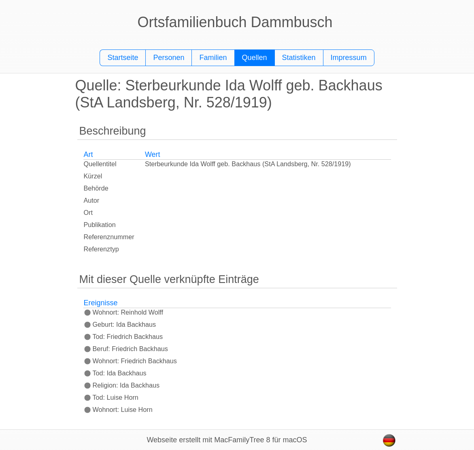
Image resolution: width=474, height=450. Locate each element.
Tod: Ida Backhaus (115, 373)
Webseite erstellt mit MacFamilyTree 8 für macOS (227, 440)
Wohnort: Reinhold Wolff (124, 312)
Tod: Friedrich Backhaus (123, 336)
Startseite (122, 58)
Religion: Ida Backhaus (122, 385)
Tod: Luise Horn (111, 397)
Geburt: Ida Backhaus (120, 324)
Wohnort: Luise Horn (118, 409)
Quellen (254, 58)
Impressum (349, 58)
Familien (213, 58)
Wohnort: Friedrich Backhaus (130, 360)
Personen (168, 58)
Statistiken (299, 58)
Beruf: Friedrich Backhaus (126, 348)
